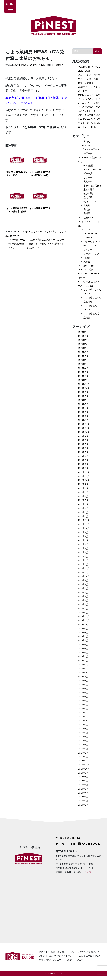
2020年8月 (83, 584)
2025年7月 (83, 356)
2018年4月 (83, 696)
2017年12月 (84, 713)
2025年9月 (83, 348)
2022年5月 (83, 500)
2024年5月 (83, 404)
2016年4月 (83, 793)
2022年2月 (83, 512)
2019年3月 (83, 652)
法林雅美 (59, 65)
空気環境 (87, 197)
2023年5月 (83, 452)
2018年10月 (84, 672)
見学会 (86, 261)
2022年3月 (83, 508)
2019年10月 (84, 624)
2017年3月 (83, 749)
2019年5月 (83, 644)
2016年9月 (83, 773)
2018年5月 (83, 693)
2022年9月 (83, 484)
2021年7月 (83, 540)
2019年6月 (83, 640)
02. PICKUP (84, 145)
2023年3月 (83, 460)
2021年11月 (84, 524)
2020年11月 (84, 572)
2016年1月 (83, 805)
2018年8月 (83, 680)
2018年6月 (83, 688)
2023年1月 (83, 468)
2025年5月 (83, 364)
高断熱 (86, 205)
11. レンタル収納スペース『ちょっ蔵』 (37, 231)
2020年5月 (83, 596)
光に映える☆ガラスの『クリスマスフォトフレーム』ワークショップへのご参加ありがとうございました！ (89, 103)
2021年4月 (83, 552)
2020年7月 (83, 588)
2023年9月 (83, 436)
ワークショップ (91, 253)
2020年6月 (83, 592)
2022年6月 (83, 496)
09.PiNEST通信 (85, 269)
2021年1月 (83, 564)
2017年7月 (83, 733)
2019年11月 (84, 620)
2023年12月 (84, 424)
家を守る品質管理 (92, 185)
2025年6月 (83, 360)
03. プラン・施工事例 (88, 149)
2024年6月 (83, 400)
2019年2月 (83, 656)
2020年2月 (83, 608)
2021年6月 (83, 544)
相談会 (86, 257)
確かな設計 (89, 193)
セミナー (87, 249)
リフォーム (89, 177)
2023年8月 (83, 440)
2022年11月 (84, 476)
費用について (90, 201)
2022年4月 (83, 504)
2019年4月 (83, 648)
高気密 (86, 209)
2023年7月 (83, 444)
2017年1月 (83, 756)
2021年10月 (84, 528)
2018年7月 (83, 684)
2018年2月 (83, 704)
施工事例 (87, 153)
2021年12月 (84, 520)
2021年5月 (83, 548)
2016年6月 (83, 785)
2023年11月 (84, 428)
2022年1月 (83, 516)
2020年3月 (83, 604)
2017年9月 (83, 724)
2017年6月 (83, 736)
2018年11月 (84, 668)
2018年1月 (83, 708)
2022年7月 (83, 492)
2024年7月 (83, 396)
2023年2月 (83, 464)
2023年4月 (83, 456)
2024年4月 (83, 408)
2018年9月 (83, 676)
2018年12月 (84, 664)
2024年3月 (83, 412)
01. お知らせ (84, 141)
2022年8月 (83, 488)
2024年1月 (83, 420)
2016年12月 (84, 760)
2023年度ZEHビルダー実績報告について (16, 243)
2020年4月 (83, 600)
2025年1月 (83, 376)
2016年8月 (83, 776)
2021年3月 (83, 556)
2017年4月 (83, 745)
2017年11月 (84, 716)
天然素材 (87, 181)
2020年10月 (84, 576)
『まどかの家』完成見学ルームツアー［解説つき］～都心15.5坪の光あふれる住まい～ (45, 243)
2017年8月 (83, 729)
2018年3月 (83, 700)
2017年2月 (83, 753)
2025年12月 (84, 340)
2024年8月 (83, 392)
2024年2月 (83, 416)
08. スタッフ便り (86, 265)
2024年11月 (84, 384)
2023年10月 (84, 432)
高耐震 (86, 213)
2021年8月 (83, 536)
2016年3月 (83, 797)
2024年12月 (84, 380)
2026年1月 (83, 336)
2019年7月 (83, 636)
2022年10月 (84, 480)
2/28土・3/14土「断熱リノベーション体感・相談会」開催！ (89, 79)
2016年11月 (84, 765)
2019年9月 (83, 628)
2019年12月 (84, 616)
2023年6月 (83, 448)
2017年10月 (84, 720)
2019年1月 (83, 660)
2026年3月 (83, 332)
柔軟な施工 (89, 189)
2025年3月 (83, 372)
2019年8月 (83, 632)
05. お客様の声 (85, 217)
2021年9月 (83, 532)
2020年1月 (83, 612)
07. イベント (84, 229)
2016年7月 (83, 781)
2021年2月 (83, 560)
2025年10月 (84, 344)
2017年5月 (83, 740)
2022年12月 (84, 472)
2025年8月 (83, 352)
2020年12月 (84, 568)
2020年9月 (83, 580)
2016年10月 (84, 769)
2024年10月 (84, 388)
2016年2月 (83, 801)
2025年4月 (83, 368)
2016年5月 (83, 789)
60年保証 (88, 165)
